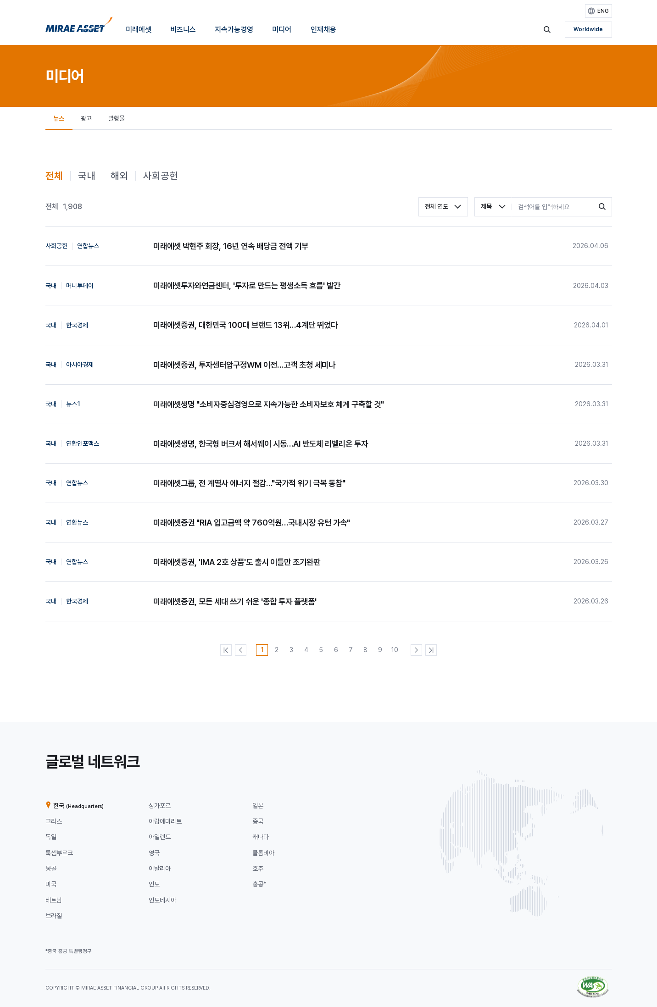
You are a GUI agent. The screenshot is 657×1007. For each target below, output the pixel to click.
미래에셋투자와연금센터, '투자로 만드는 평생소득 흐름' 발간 (246, 285)
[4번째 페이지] (306, 650)
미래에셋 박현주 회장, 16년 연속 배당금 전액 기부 (230, 246)
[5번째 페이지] (321, 650)
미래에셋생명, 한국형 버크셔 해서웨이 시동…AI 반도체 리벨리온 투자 (260, 443)
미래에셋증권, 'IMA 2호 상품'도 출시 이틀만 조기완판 (236, 562)
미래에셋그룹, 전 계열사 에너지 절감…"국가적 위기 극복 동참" (249, 483)
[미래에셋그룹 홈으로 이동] (79, 27)
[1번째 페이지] (261, 650)
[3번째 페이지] (291, 650)
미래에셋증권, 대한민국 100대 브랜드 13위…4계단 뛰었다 (245, 325)
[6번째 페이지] (336, 650)
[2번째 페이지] (277, 650)
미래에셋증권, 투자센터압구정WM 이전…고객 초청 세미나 (244, 365)
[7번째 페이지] (350, 650)
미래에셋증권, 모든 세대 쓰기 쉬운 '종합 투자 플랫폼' (235, 601)
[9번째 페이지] (380, 650)
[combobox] (443, 206)
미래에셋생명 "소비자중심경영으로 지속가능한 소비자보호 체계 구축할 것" (268, 404)
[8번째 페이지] (365, 650)
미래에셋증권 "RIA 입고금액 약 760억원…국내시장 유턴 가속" (251, 522)
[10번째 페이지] (395, 650)
